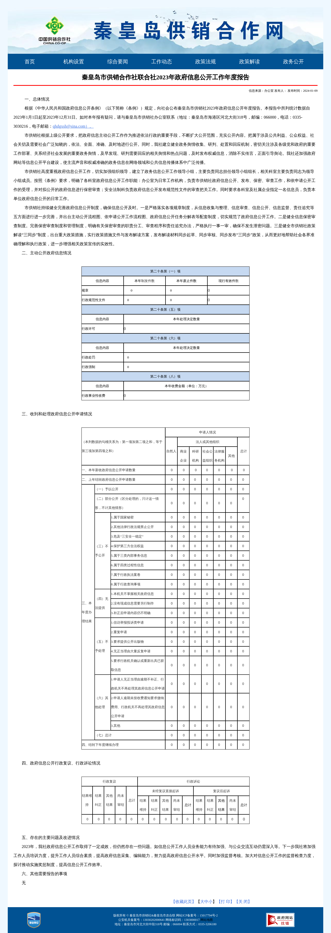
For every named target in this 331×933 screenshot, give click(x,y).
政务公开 (293, 61)
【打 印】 (225, 901)
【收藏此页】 (183, 901)
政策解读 (249, 61)
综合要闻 (117, 61)
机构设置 (73, 61)
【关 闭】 (243, 901)
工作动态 (161, 61)
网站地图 (206, 920)
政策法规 (205, 61)
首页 (30, 61)
